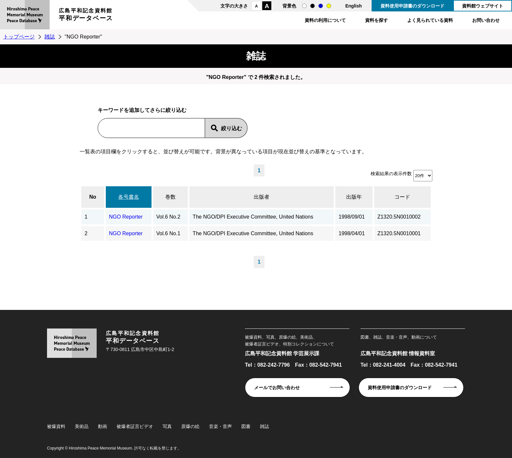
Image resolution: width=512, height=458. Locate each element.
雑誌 (49, 36)
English (353, 5)
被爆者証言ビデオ (135, 426)
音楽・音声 (220, 426)
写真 (167, 426)
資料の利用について (325, 20)
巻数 (170, 197)
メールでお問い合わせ (277, 387)
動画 (102, 426)
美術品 (81, 426)
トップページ (19, 36)
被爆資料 (56, 426)
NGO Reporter (126, 217)
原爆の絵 (190, 426)
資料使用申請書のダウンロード (412, 5)
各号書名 (128, 197)
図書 (245, 426)
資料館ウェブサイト (482, 5)
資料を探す (376, 20)
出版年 (354, 197)
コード (402, 197)
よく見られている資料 (430, 20)
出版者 (261, 197)
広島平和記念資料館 (86, 15)
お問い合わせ (486, 20)
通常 (304, 6)
